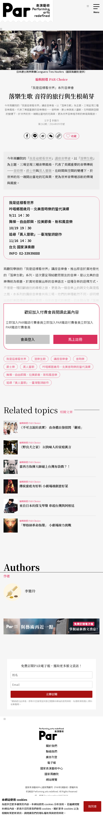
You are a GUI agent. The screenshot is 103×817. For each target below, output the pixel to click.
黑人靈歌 (45, 170)
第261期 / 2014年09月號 (51, 124)
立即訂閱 (51, 694)
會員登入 (28, 339)
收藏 (73, 136)
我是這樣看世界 (40, 158)
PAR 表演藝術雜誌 (51, 734)
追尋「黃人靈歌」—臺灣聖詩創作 (27, 382)
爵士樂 (31, 170)
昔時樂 (18, 170)
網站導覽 (51, 779)
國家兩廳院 (52, 774)
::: (88, 6)
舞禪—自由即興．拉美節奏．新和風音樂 (31, 374)
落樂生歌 (86, 158)
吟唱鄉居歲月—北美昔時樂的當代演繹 (66, 367)
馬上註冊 (75, 339)
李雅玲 (55, 120)
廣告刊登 (51, 757)
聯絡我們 (51, 751)
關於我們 (51, 746)
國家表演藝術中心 (51, 768)
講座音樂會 (63, 158)
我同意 (92, 806)
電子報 (51, 762)
